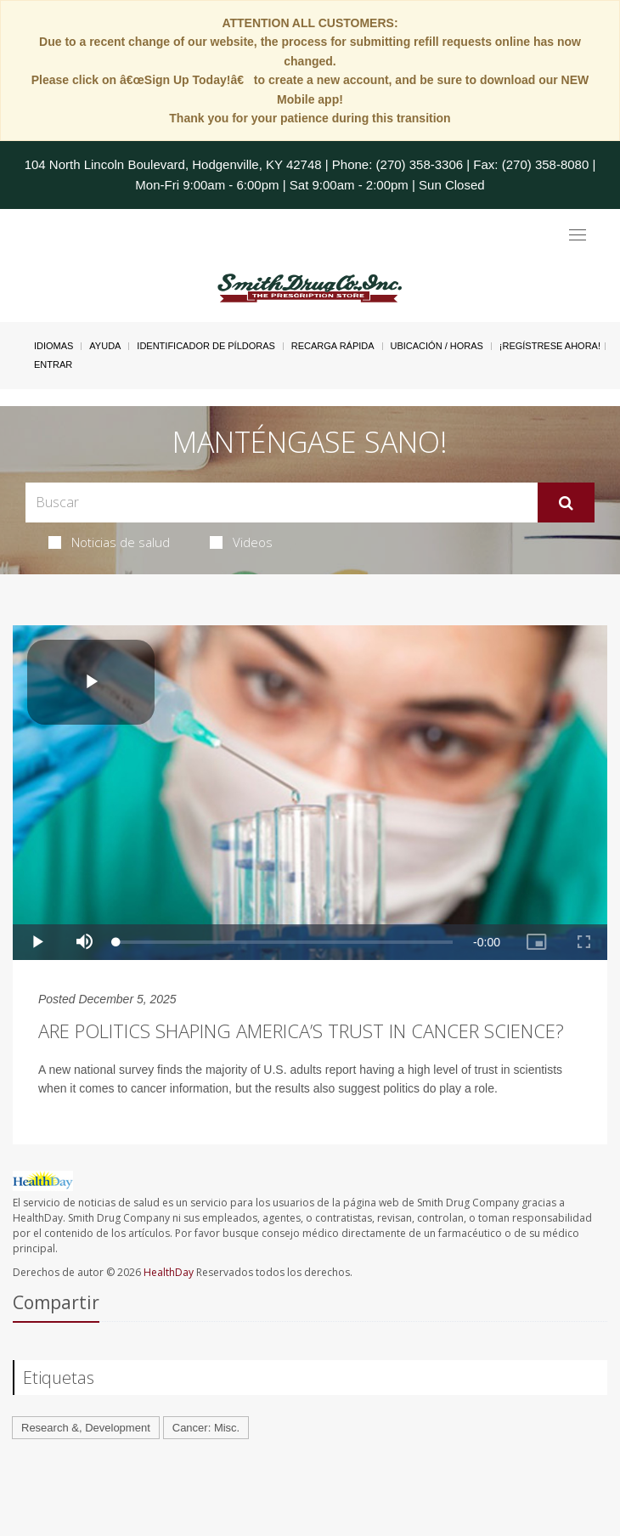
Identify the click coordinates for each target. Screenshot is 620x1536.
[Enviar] (566, 503)
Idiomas (53, 346)
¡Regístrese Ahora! (549, 346)
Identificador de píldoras (206, 346)
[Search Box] (281, 502)
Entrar (53, 364)
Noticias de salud (109, 542)
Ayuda (105, 346)
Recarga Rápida (333, 346)
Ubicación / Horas (437, 346)
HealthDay (169, 1272)
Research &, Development (85, 1427)
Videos (241, 542)
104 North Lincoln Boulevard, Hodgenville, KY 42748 (173, 164)
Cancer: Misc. (206, 1427)
